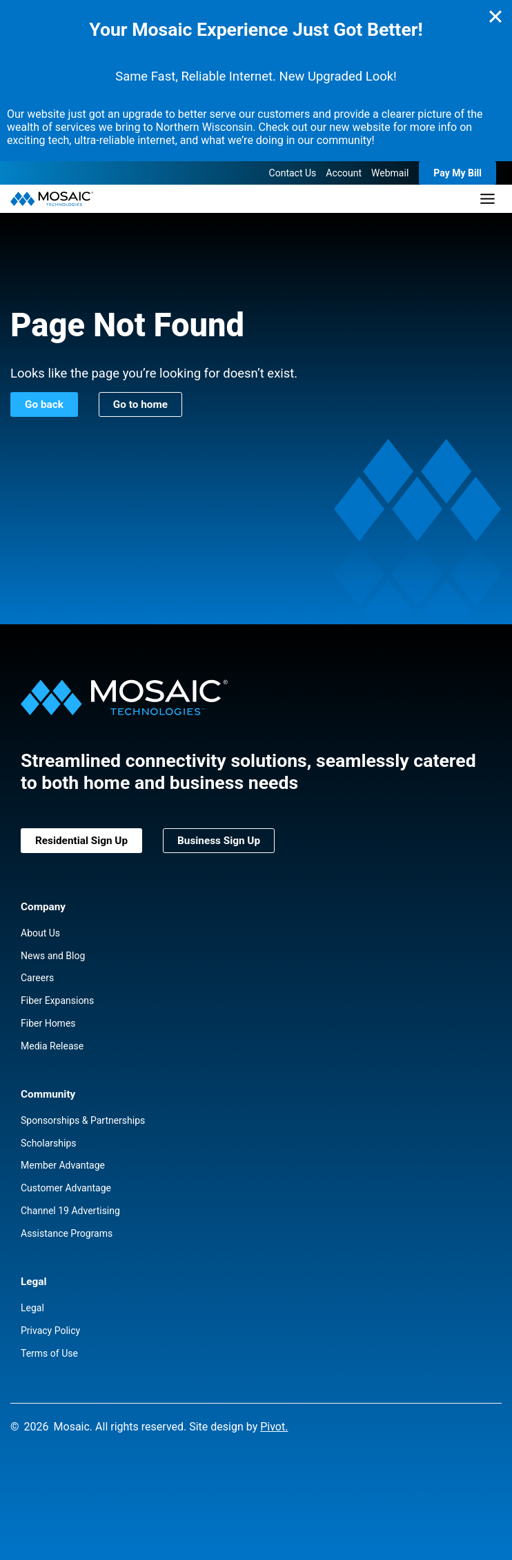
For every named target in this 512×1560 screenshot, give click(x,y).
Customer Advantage (66, 1187)
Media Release (52, 1045)
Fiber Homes (48, 1023)
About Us (40, 932)
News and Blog (53, 955)
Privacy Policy (50, 1330)
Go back (44, 404)
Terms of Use (49, 1353)
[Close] (495, 16)
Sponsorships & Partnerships (83, 1120)
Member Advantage (63, 1165)
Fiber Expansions (57, 1000)
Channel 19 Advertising (70, 1210)
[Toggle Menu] (487, 199)
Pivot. (274, 1426)
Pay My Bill (457, 172)
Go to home (140, 404)
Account (344, 172)
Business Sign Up (218, 840)
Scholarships (49, 1143)
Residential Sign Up (81, 840)
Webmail (389, 172)
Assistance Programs (66, 1233)
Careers (37, 977)
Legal (32, 1307)
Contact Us (293, 172)
